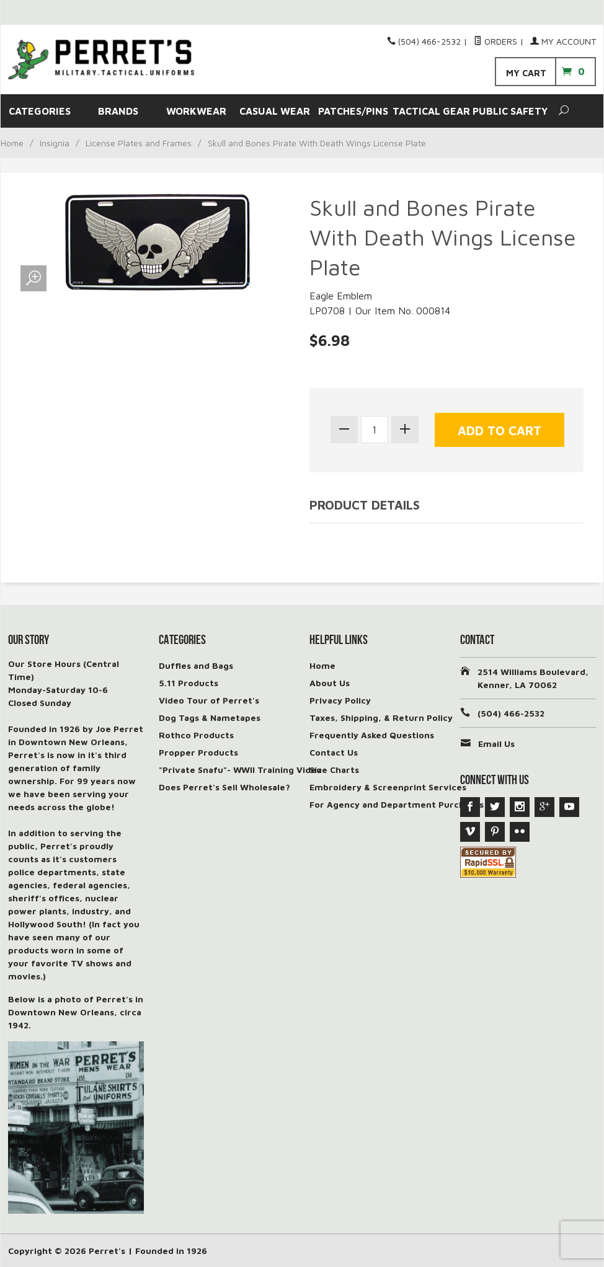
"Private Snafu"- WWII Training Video (240, 769)
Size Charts (334, 769)
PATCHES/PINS (353, 111)
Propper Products (198, 752)
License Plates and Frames (139, 143)
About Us (329, 683)
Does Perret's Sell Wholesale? (224, 787)
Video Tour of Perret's (209, 700)
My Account (563, 41)
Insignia (54, 143)
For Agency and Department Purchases (396, 804)
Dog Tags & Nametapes (209, 717)
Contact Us (333, 752)
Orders (495, 41)
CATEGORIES (40, 111)
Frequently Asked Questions (371, 735)
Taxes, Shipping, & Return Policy (381, 717)
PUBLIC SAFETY (510, 111)
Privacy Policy (340, 700)
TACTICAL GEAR (431, 111)
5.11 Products (188, 683)
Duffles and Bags (196, 665)
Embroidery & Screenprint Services (387, 787)
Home (12, 143)
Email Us (496, 743)
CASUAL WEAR (274, 111)
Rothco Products (196, 735)
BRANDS (118, 111)
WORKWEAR (196, 111)
